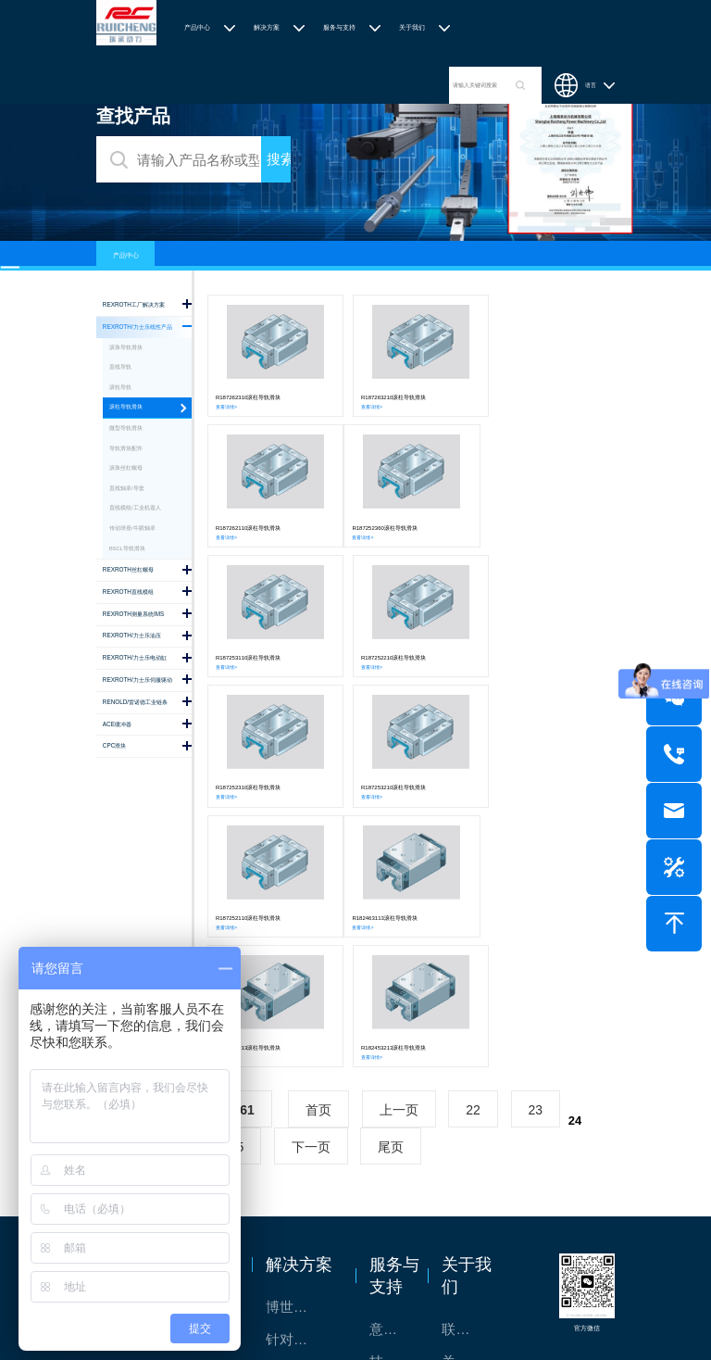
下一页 (311, 884)
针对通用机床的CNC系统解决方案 (302, 1077)
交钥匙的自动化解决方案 (302, 1174)
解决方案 (267, 27)
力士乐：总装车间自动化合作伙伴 (302, 1142)
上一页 (399, 847)
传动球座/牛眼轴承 (132, 528)
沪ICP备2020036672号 (492, 1313)
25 (237, 884)
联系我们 (465, 1067)
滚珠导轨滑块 (126, 347)
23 (536, 847)
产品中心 (197, 27)
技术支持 (393, 1099)
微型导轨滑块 (126, 428)
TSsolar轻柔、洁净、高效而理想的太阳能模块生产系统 (302, 1109)
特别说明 (465, 1132)
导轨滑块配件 (126, 448)
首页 (318, 847)
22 (473, 847)
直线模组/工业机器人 (135, 507)
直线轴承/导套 (126, 488)
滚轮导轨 (120, 387)
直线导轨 (120, 367)
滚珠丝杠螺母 (126, 468)
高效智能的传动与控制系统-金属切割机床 (302, 1207)
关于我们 (412, 27)
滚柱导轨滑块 (126, 406)
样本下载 (393, 1132)
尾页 (391, 884)
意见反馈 (393, 1067)
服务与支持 (339, 27)
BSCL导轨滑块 (127, 548)
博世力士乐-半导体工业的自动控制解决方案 (302, 1044)
